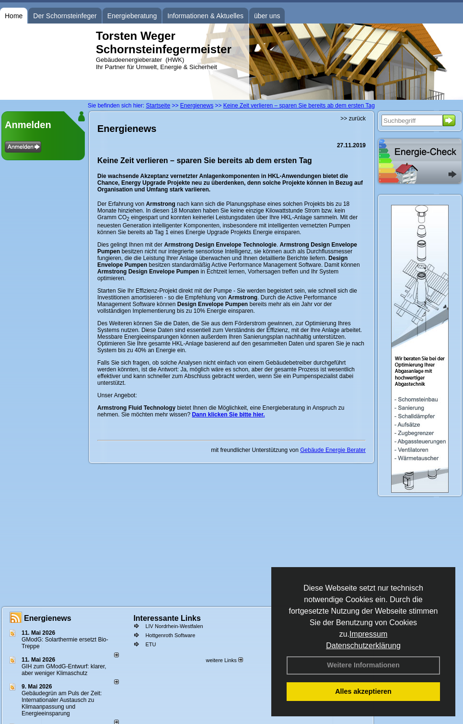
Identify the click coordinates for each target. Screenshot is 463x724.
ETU (150, 644)
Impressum (368, 634)
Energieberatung (132, 16)
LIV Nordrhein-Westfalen (174, 626)
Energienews (47, 618)
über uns (267, 16)
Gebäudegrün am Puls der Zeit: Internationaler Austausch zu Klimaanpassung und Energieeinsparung (62, 703)
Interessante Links (167, 618)
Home (14, 16)
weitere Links (224, 660)
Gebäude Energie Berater (333, 450)
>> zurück (353, 118)
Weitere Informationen (363, 665)
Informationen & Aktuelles (205, 16)
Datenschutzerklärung (363, 645)
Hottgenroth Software (170, 635)
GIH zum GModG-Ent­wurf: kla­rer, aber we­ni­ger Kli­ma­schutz (64, 670)
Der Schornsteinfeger (64, 16)
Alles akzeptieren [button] (363, 691)
